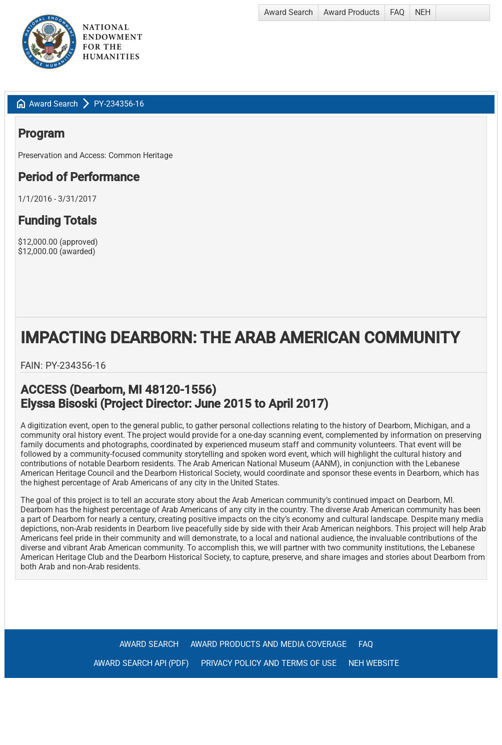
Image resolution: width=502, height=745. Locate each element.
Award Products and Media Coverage (268, 644)
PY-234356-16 (119, 104)
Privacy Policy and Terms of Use (268, 663)
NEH (422, 12)
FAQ (397, 12)
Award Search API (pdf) (141, 663)
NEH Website (373, 663)
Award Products (352, 12)
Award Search (288, 12)
